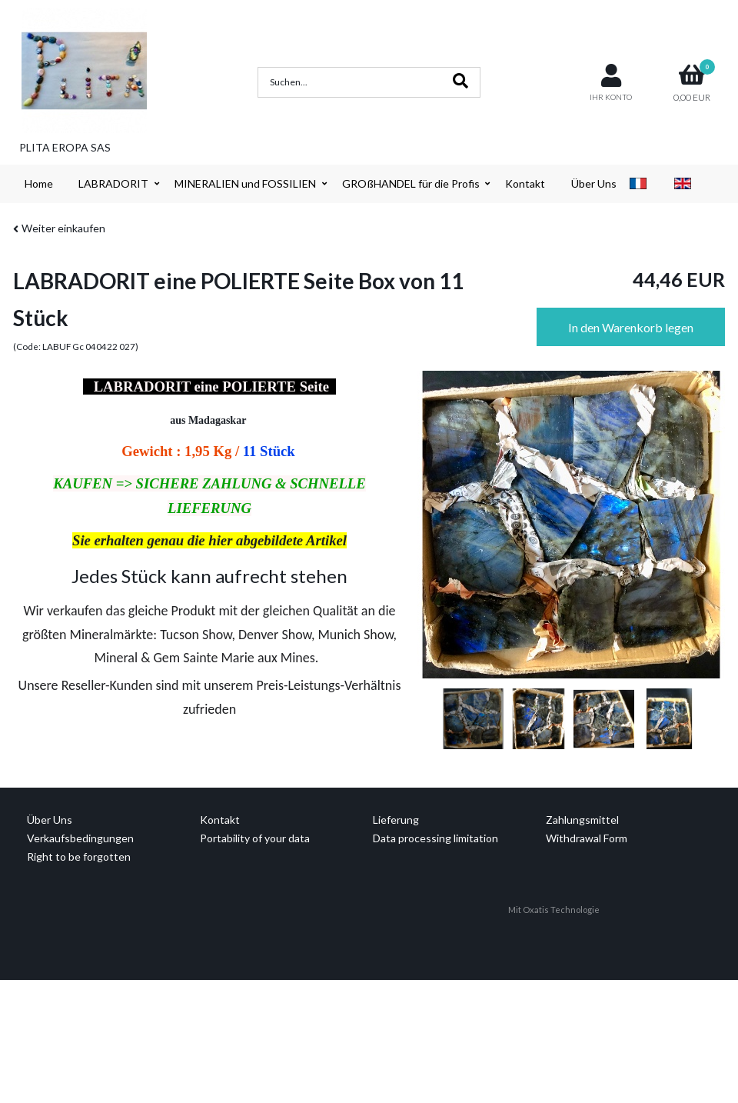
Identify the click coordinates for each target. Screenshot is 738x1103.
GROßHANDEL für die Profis (411, 183)
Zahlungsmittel (582, 819)
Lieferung (396, 819)
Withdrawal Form (586, 838)
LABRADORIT (113, 183)
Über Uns (594, 183)
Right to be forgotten (79, 856)
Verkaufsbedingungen (80, 838)
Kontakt (525, 183)
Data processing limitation (435, 838)
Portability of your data (255, 838)
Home (39, 183)
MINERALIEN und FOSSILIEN (245, 183)
